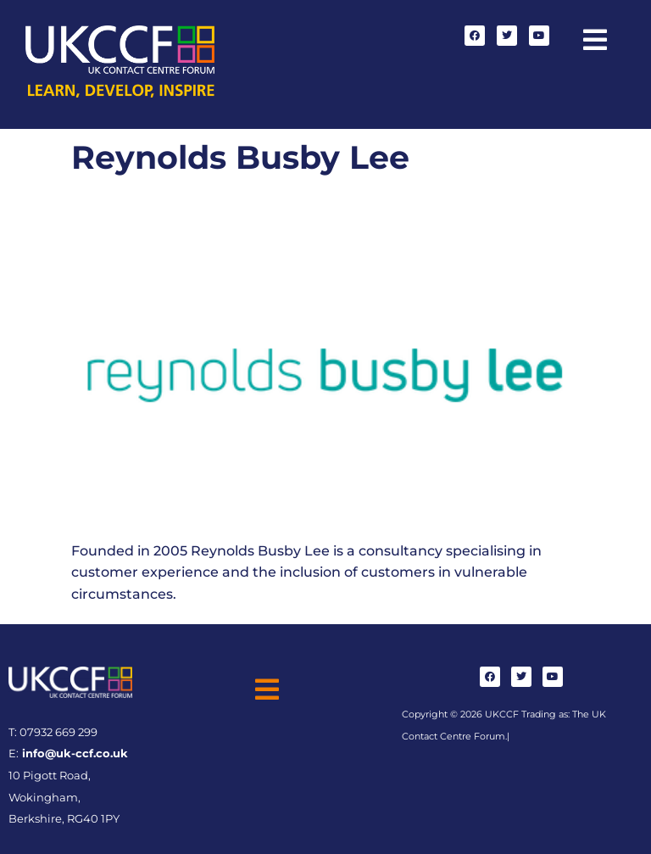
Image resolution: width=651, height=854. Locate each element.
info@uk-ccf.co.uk (73, 753)
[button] (595, 40)
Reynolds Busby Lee (240, 157)
